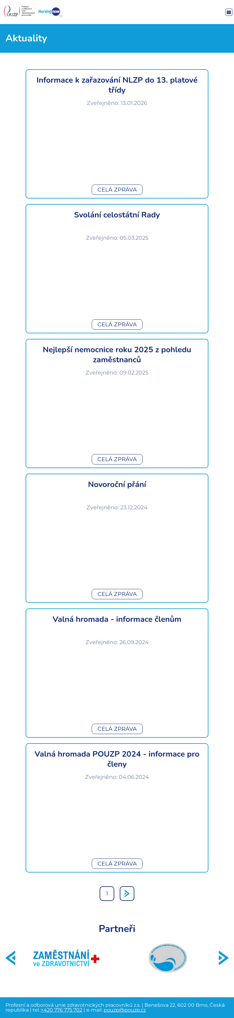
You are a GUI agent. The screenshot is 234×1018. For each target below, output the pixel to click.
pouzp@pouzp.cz (125, 1010)
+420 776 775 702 (61, 1010)
